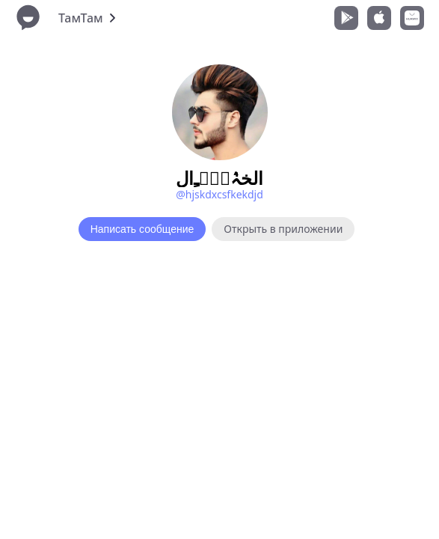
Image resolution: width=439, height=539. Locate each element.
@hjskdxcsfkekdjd (219, 194)
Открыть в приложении (283, 229)
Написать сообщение (142, 229)
